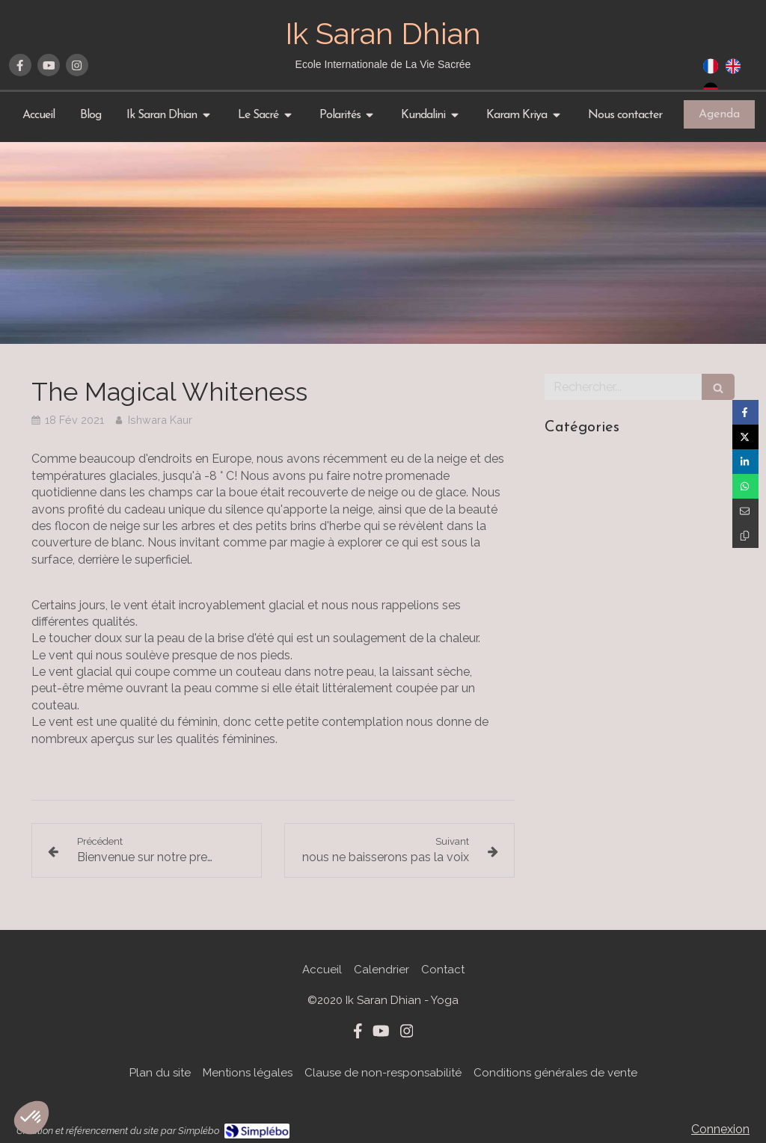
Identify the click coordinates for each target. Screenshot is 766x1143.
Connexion (720, 1129)
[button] (31, 1118)
